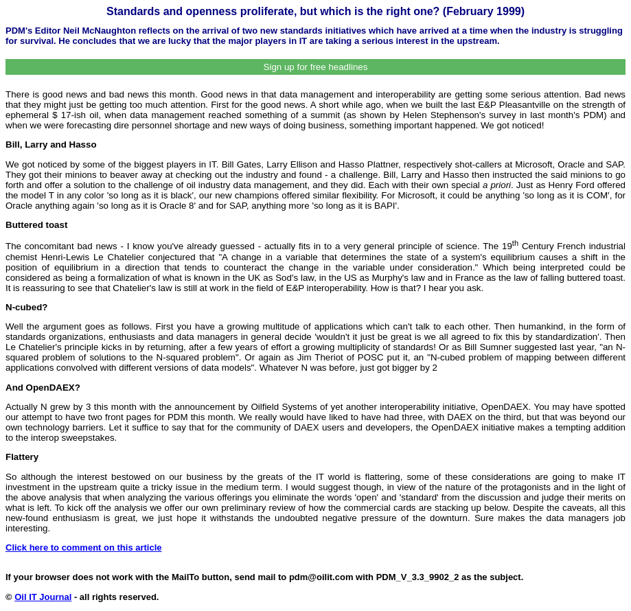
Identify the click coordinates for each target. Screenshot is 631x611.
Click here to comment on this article (83, 547)
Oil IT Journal (42, 597)
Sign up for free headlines (316, 67)
